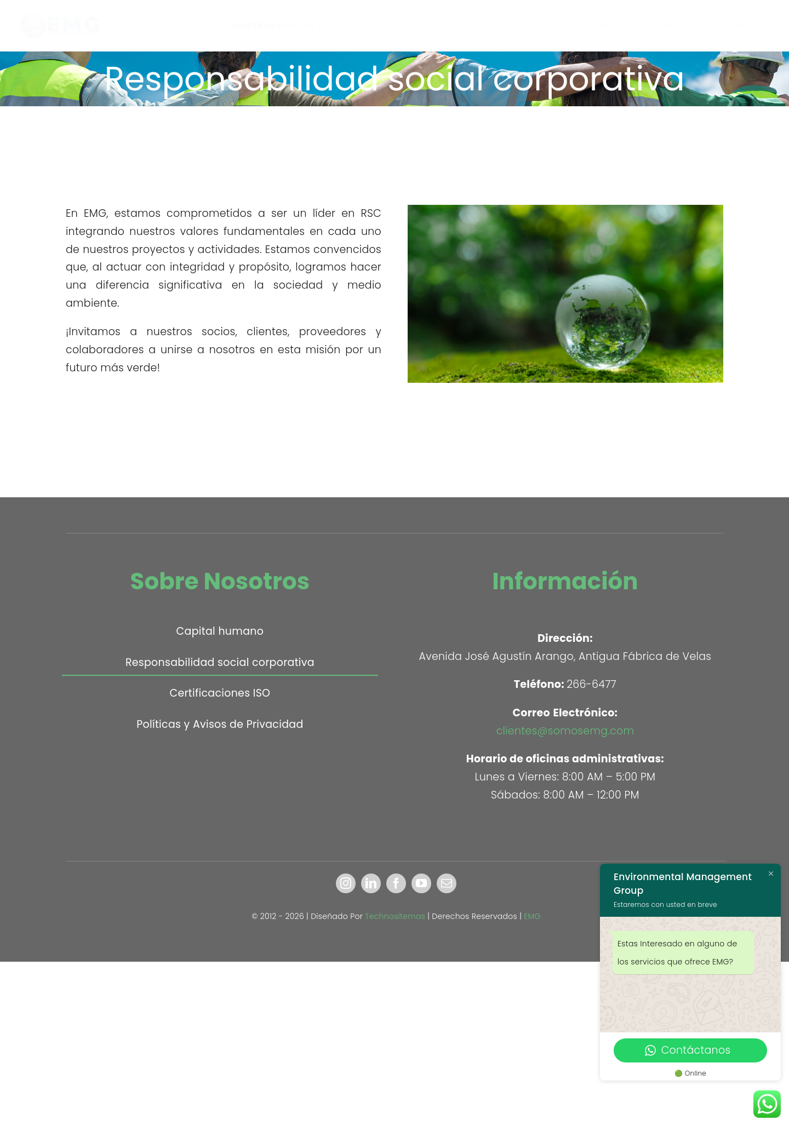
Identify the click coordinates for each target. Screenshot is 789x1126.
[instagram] (346, 883)
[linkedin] (371, 883)
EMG (532, 916)
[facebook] (396, 883)
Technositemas (395, 916)
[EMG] (66, 13)
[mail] (446, 883)
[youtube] (421, 883)
